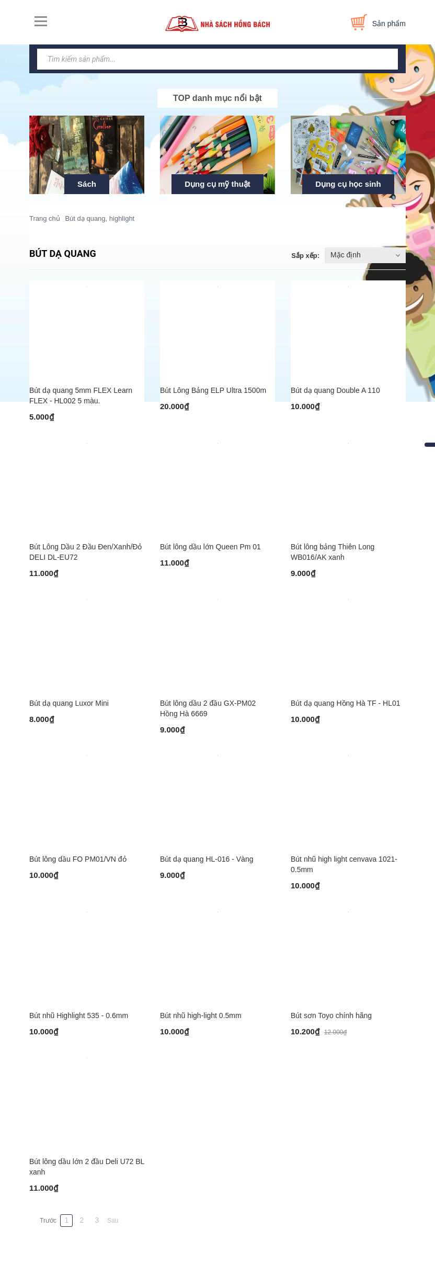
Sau (112, 1220)
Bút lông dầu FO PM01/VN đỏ (78, 859)
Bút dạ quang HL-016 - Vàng (206, 859)
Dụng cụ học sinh (348, 183)
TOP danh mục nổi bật (217, 98)
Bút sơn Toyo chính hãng (331, 1015)
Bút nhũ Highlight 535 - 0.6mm (78, 1015)
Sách (86, 183)
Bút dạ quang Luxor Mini (69, 703)
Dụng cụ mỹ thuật (217, 183)
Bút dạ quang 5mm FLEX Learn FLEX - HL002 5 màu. (80, 395)
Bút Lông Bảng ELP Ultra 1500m (213, 390)
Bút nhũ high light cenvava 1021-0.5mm (344, 864)
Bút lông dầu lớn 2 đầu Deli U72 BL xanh (86, 1166)
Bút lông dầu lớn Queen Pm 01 (210, 547)
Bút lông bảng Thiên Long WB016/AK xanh (332, 552)
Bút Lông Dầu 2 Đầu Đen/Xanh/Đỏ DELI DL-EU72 (85, 552)
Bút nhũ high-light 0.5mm (201, 1015)
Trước (48, 1220)
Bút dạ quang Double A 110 (335, 390)
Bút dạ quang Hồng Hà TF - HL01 (345, 703)
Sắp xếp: (305, 255)
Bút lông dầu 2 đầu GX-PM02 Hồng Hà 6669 (208, 708)
